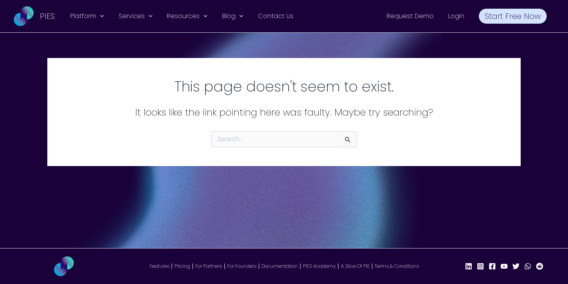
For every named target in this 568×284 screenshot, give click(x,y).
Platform (86, 16)
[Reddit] (539, 266)
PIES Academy (319, 266)
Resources (182, 16)
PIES (47, 16)
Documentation (280, 266)
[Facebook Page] (492, 266)
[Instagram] (480, 266)
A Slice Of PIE (355, 266)
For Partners (208, 266)
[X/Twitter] (515, 266)
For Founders (241, 266)
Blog (225, 16)
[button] (99, 16)
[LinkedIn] (468, 266)
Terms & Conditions (397, 266)
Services (132, 16)
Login (459, 16)
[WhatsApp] (527, 266)
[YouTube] (504, 266)
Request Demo (415, 16)
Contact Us (266, 16)
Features (159, 266)
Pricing (182, 266)
